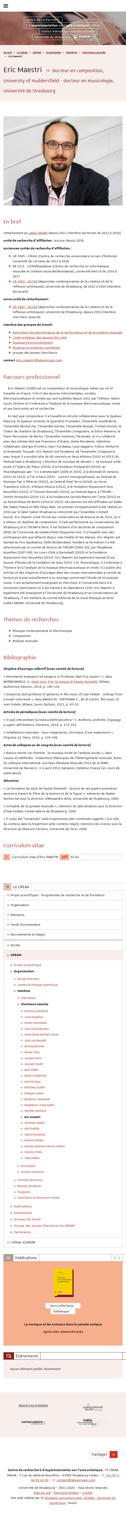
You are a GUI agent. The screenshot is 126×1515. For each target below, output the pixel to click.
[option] (63, 1303)
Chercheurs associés (94, 52)
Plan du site (42, 1493)
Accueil (7, 52)
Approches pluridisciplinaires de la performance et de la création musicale (67, 332)
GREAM (37, 52)
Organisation (53, 52)
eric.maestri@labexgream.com (39, 360)
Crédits (87, 1493)
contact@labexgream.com (76, 1480)
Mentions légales (66, 1493)
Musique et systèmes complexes (36, 347)
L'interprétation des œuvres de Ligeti (40, 337)
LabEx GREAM (38, 233)
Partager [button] (99, 1454)
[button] (113, 1454)
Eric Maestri (32, 1117)
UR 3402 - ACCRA (25, 281)
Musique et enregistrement (33, 342)
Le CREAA (22, 52)
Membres (71, 52)
